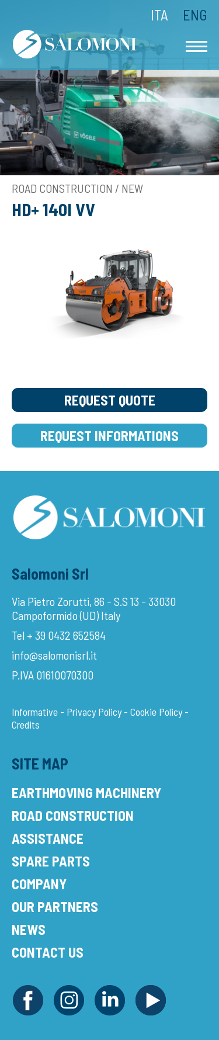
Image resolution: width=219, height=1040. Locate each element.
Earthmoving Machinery (86, 792)
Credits (26, 724)
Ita (159, 14)
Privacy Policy (94, 711)
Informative (35, 711)
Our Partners (55, 906)
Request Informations (109, 435)
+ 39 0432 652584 (66, 635)
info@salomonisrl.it (54, 655)
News (29, 929)
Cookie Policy (156, 711)
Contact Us (48, 952)
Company (39, 883)
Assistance (48, 838)
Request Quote (109, 399)
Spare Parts (51, 860)
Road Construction (73, 815)
